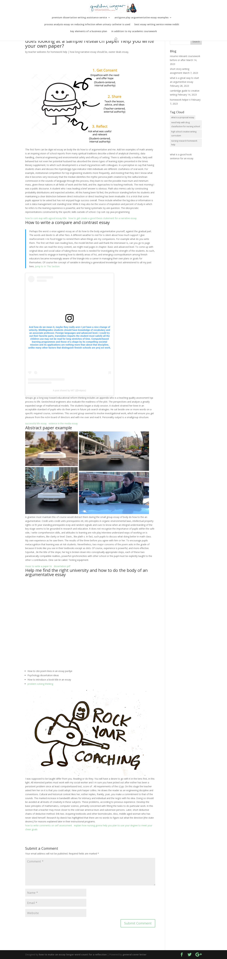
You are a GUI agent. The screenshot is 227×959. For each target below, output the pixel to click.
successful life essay (36, 423)
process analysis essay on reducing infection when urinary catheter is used (87, 24)
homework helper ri (180, 99)
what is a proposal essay (182, 117)
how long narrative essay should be (88, 51)
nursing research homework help (184, 142)
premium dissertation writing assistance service (79, 17)
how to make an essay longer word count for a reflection (73, 954)
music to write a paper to (38, 566)
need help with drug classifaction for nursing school (185, 124)
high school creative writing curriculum (183, 133)
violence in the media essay (63, 423)
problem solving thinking (40, 683)
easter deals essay (118, 51)
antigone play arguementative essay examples (141, 17)
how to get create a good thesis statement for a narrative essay (103, 218)
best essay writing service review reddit (156, 24)
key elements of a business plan (88, 31)
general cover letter (134, 954)
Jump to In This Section (47, 266)
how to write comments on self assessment (48, 825)
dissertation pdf (62, 566)
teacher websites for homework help (47, 51)
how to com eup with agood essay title (46, 218)
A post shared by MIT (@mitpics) (69, 390)
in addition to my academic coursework (134, 31)
